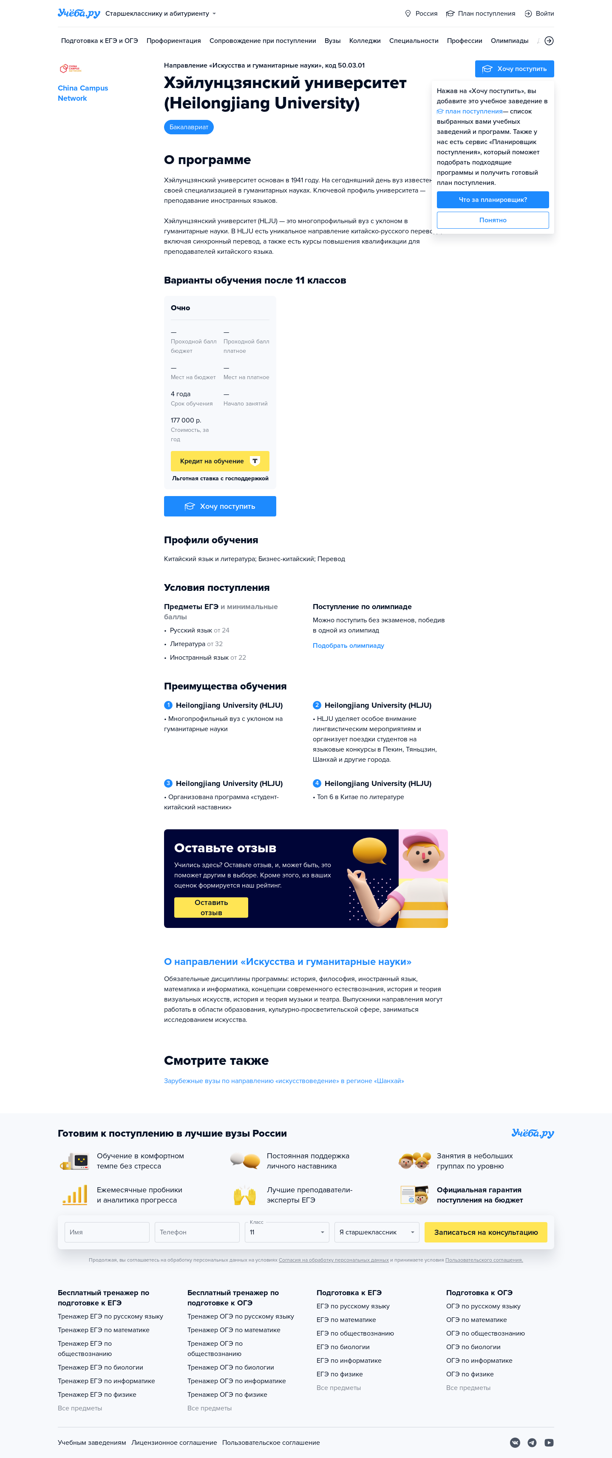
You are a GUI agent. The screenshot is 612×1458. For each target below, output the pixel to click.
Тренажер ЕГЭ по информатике (106, 1381)
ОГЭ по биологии (473, 1347)
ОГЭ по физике (470, 1374)
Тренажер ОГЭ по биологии (230, 1367)
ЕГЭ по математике (346, 1320)
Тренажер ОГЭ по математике (233, 1330)
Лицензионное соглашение (174, 1442)
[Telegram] (532, 1443)
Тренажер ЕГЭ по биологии (100, 1367)
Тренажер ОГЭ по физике (227, 1394)
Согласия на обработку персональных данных (334, 1260)
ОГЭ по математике (476, 1320)
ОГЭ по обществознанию (485, 1333)
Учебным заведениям (92, 1442)
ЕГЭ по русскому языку (353, 1306)
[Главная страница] (79, 14)
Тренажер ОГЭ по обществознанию (215, 1348)
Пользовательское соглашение (271, 1442)
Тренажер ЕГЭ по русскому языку (110, 1316)
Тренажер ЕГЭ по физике (97, 1394)
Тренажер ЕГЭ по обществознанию (85, 1348)
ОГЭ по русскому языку (483, 1306)
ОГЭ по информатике (479, 1360)
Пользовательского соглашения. (484, 1260)
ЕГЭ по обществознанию (355, 1333)
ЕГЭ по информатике (349, 1360)
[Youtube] (549, 1443)
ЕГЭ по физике (340, 1374)
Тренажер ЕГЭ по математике (104, 1330)
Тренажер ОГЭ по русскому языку (240, 1316)
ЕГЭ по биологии (343, 1347)
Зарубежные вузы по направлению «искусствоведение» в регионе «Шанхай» (284, 1081)
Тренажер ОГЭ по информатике (236, 1381)
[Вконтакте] (515, 1443)
